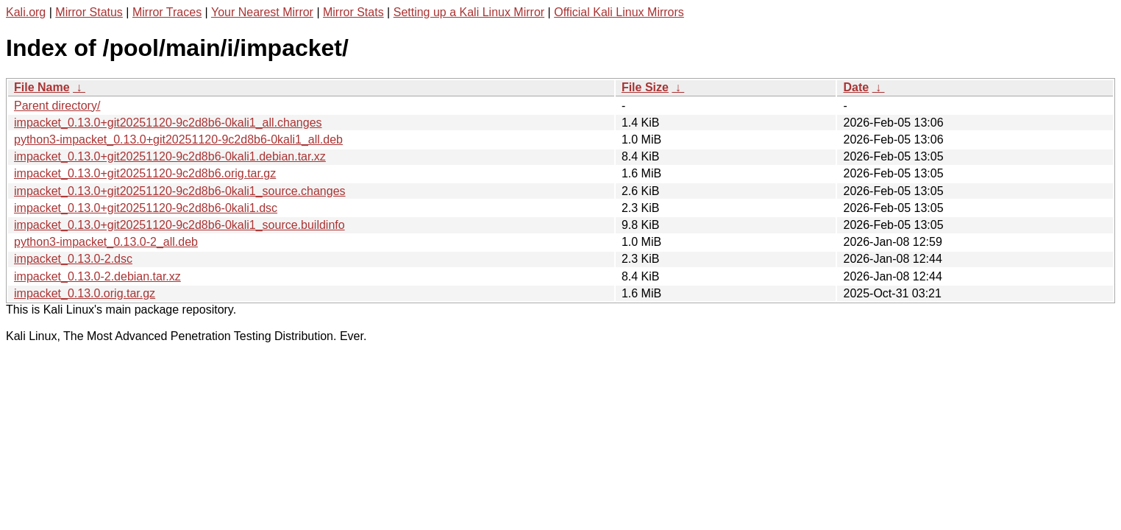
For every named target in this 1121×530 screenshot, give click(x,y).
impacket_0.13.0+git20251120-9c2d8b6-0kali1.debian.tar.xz (170, 156)
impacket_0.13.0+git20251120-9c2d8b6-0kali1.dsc (145, 208)
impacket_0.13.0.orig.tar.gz (84, 293)
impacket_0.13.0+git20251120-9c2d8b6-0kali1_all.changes (168, 122)
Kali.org (26, 12)
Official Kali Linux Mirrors (619, 12)
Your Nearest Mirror (262, 12)
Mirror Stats (353, 12)
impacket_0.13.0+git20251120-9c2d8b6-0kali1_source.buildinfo (179, 225)
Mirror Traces (167, 12)
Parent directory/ (57, 105)
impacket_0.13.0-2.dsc (73, 258)
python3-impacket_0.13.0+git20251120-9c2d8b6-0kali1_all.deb (178, 139)
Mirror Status (89, 12)
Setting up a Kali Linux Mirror (469, 12)
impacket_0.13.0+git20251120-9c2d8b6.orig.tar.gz (145, 173)
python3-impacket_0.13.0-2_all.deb (106, 242)
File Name (42, 87)
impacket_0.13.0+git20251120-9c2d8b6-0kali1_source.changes (180, 191)
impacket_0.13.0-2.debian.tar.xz (97, 276)
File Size (645, 87)
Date (856, 87)
